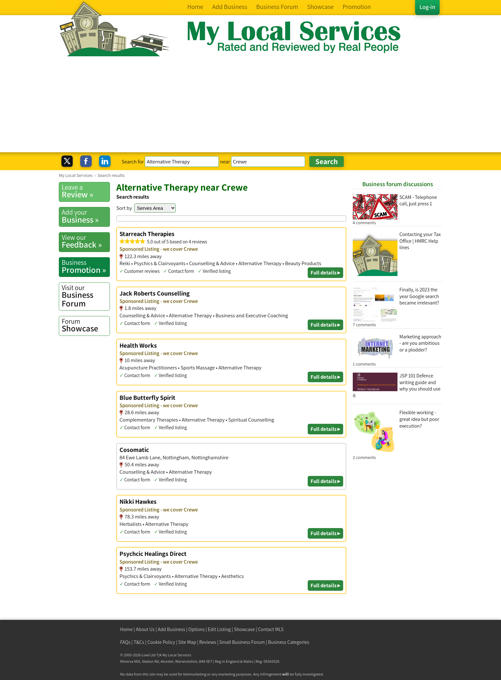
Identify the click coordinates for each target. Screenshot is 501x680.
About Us (145, 629)
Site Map (187, 642)
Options (197, 629)
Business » (86, 216)
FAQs (125, 642)
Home (126, 629)
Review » (86, 191)
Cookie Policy (161, 642)
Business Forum (86, 296)
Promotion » (86, 266)
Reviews (207, 642)
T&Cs (139, 642)
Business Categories (288, 642)
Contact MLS (270, 629)
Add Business (171, 629)
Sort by (124, 207)
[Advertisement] (250, 104)
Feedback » (86, 241)
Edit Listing (219, 629)
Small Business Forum (242, 642)
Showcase (86, 325)
